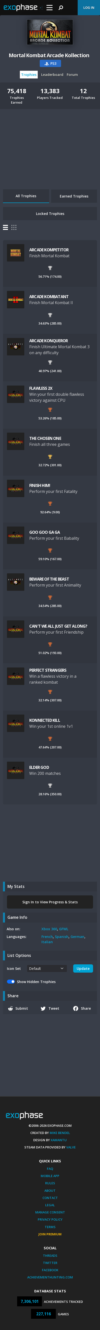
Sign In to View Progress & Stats (50, 902)
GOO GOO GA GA (44, 532)
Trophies (28, 74)
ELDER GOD (39, 767)
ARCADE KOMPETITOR (48, 250)
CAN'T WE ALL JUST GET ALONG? (58, 626)
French (47, 936)
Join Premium (50, 1234)
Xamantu (59, 1140)
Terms (50, 1227)
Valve (71, 1147)
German (77, 936)
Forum (72, 74)
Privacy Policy (50, 1219)
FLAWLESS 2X (40, 388)
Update (83, 968)
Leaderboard (52, 74)
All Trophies (26, 196)
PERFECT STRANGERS (47, 670)
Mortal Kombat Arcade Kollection (49, 55)
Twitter (50, 1263)
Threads (50, 1255)
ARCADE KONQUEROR (48, 340)
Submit (18, 1008)
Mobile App (50, 1176)
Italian (47, 941)
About (50, 1190)
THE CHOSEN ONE (45, 438)
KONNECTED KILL (44, 720)
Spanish (61, 936)
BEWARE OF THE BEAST (49, 579)
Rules (50, 1183)
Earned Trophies (74, 196)
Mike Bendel (60, 1132)
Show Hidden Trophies (36, 981)
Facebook (50, 1270)
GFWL (63, 929)
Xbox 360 (49, 929)
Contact (50, 1198)
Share (82, 1008)
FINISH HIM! (39, 485)
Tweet (50, 1008)
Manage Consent (50, 1212)
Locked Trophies (50, 213)
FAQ (50, 1168)
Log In (88, 7)
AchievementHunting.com (50, 1277)
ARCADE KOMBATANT (48, 296)
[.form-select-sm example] (47, 968)
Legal (50, 1205)
